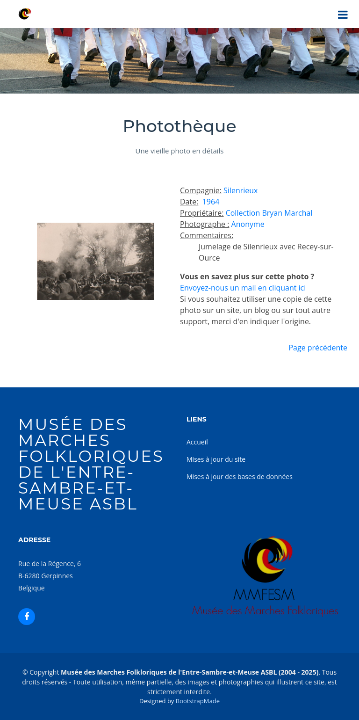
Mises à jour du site (216, 459)
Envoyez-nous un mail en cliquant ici (243, 288)
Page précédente (317, 347)
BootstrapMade (198, 701)
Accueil (197, 441)
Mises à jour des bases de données (240, 476)
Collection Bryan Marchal (269, 213)
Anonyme (248, 224)
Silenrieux (240, 190)
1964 (210, 201)
